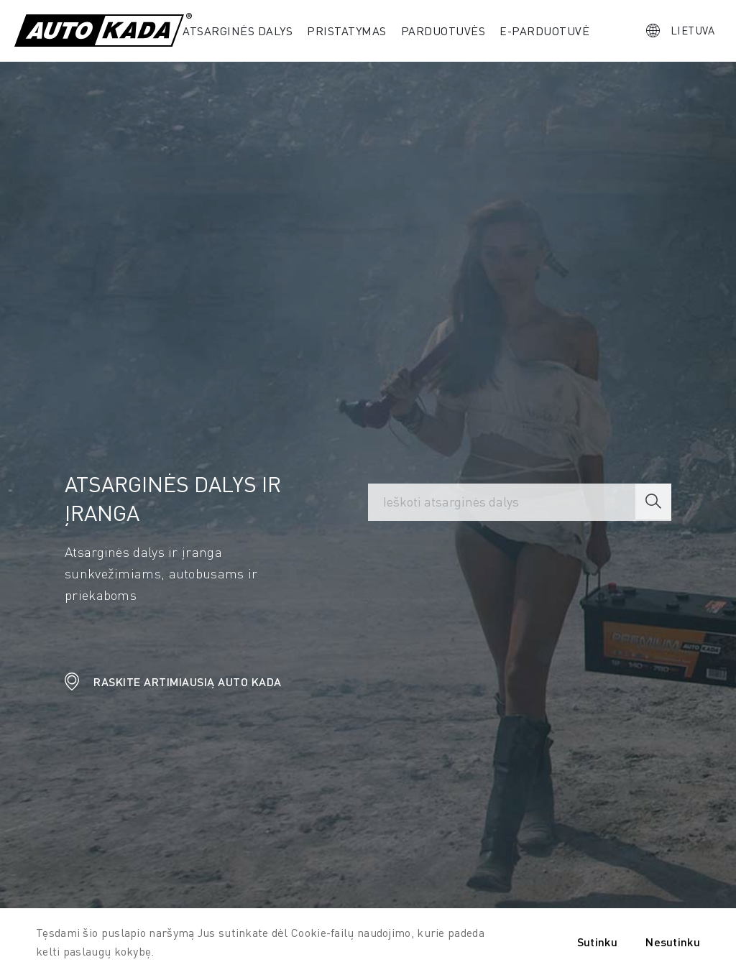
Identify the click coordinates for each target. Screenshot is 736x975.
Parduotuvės (443, 30)
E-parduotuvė (544, 30)
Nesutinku (672, 941)
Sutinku (597, 941)
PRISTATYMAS (347, 30)
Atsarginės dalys (238, 30)
